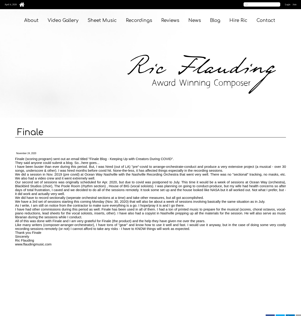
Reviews (170, 20)
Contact (266, 20)
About (31, 20)
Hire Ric (238, 20)
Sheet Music (102, 20)
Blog (215, 20)
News (194, 20)
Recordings (139, 20)
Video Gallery (63, 20)
